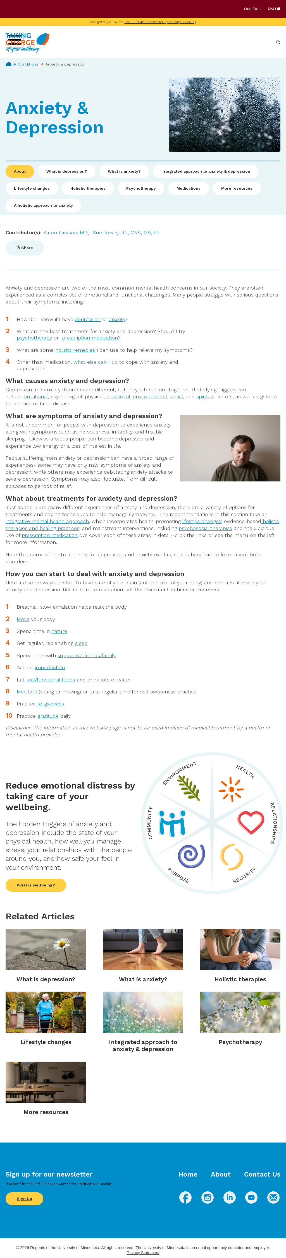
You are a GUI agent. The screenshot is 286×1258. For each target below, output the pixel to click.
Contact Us (262, 1174)
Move (23, 619)
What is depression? (66, 171)
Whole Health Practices (201, 42)
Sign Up (24, 1198)
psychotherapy (34, 338)
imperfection (50, 667)
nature (59, 631)
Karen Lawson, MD (65, 232)
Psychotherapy (141, 188)
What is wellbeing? (36, 885)
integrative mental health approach (47, 521)
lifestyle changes (201, 521)
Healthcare (242, 42)
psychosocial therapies (205, 528)
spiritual (205, 396)
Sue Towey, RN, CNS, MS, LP (126, 232)
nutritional (36, 396)
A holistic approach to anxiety (43, 205)
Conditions (160, 42)
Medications (189, 188)
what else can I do (95, 362)
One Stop (252, 9)
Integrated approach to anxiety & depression (205, 171)
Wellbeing (133, 42)
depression (88, 319)
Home (8, 64)
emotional (118, 396)
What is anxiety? (124, 171)
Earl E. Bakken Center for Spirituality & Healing (160, 22)
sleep (81, 643)
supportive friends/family (87, 655)
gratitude (48, 716)
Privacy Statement (143, 1252)
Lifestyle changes (32, 188)
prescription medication (90, 338)
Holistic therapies (88, 188)
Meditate (27, 692)
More (264, 42)
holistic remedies (75, 350)
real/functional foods (50, 680)
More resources (236, 188)
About (20, 171)
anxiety (117, 319)
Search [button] (278, 42)
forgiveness (50, 704)
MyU (274, 9)
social (176, 396)
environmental (150, 396)
